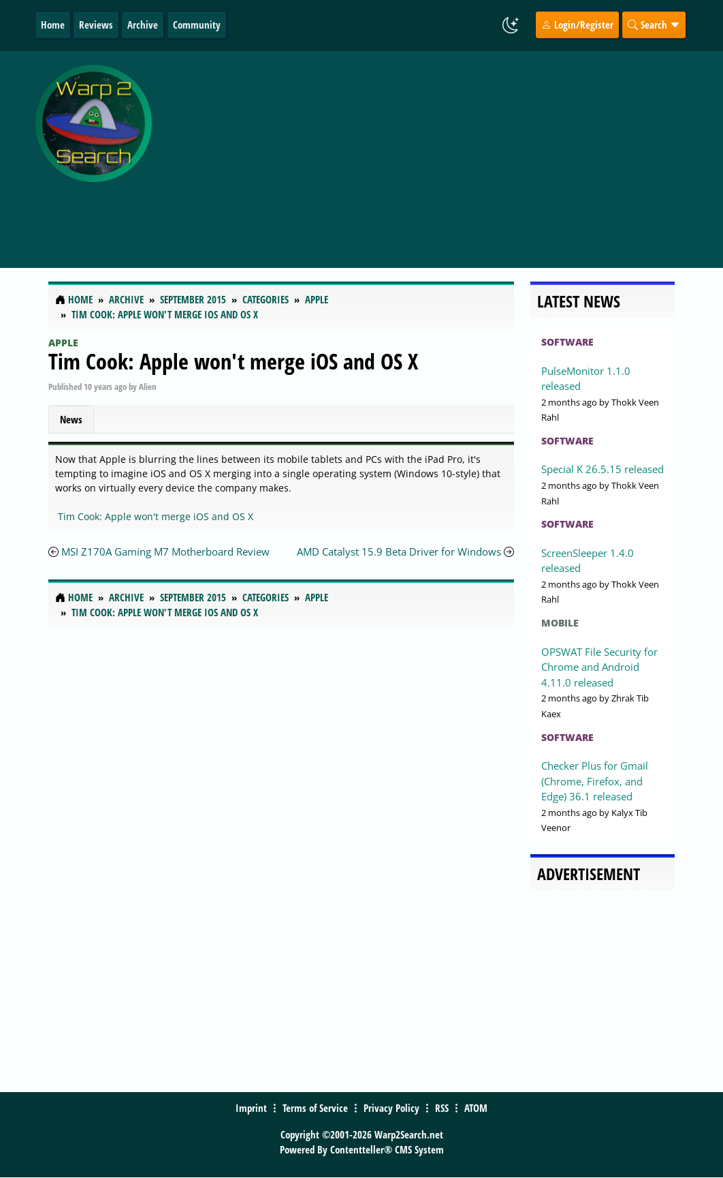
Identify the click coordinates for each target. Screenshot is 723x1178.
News (71, 419)
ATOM (475, 1108)
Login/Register (577, 24)
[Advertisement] (440, 152)
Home (53, 24)
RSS (442, 1108)
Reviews (96, 24)
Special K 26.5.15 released (602, 469)
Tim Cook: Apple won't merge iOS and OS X (233, 361)
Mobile (560, 622)
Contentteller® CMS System (387, 1149)
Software (567, 341)
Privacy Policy (391, 1108)
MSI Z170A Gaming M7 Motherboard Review (165, 551)
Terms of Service (315, 1108)
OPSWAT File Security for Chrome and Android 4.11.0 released (599, 667)
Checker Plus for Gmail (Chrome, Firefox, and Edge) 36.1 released (594, 781)
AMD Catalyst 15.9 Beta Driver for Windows (399, 551)
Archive (142, 24)
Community (197, 24)
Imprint (251, 1108)
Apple (63, 342)
